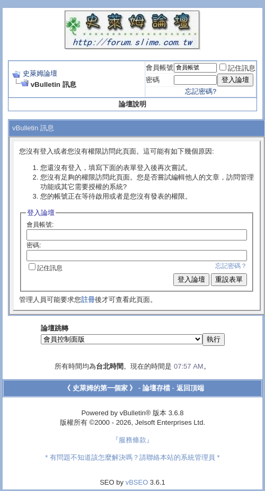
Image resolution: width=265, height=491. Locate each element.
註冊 (88, 299)
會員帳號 (159, 68)
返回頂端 (190, 388)
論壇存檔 (156, 388)
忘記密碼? (200, 91)
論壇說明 (132, 104)
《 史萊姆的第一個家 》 (100, 388)
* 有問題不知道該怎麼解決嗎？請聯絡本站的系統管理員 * (132, 457)
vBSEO (137, 482)
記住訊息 (237, 68)
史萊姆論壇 (40, 73)
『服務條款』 (132, 440)
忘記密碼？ (231, 266)
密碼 (153, 80)
